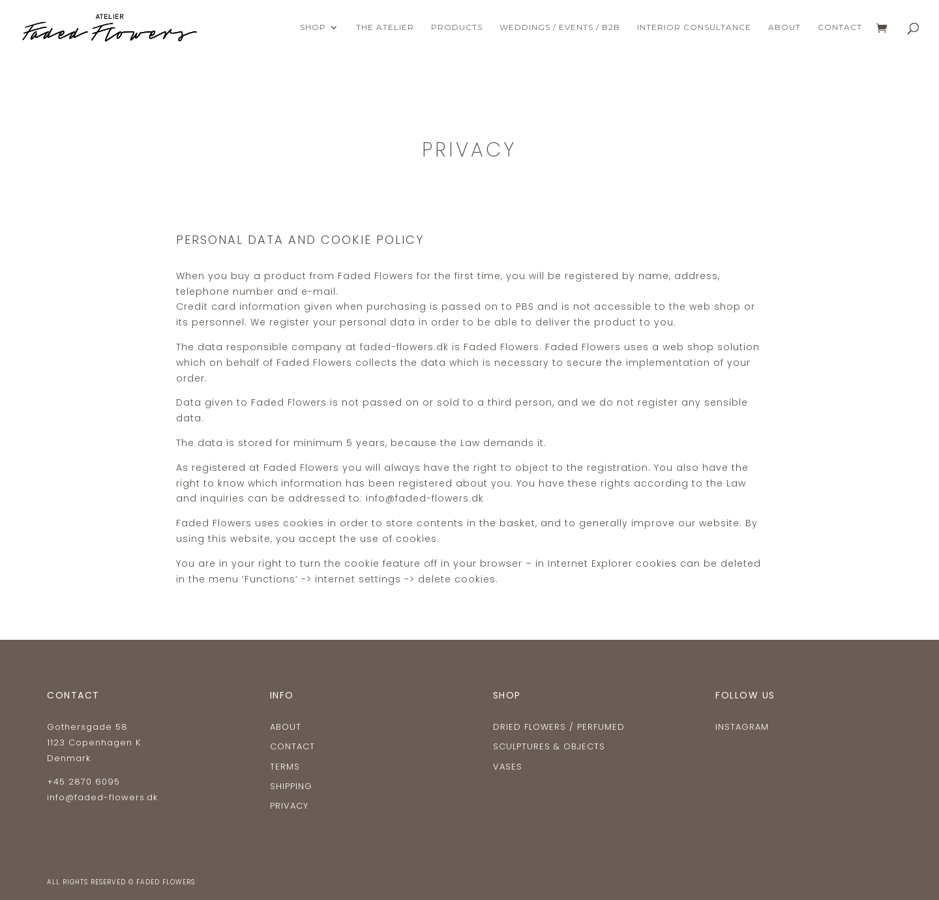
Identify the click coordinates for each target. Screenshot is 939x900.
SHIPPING (291, 786)
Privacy (289, 806)
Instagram (742, 727)
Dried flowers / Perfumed (559, 727)
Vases (507, 766)
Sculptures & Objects (549, 746)
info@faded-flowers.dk (102, 797)
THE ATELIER (385, 27)
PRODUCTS (457, 27)
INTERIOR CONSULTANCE (694, 27)
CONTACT (840, 27)
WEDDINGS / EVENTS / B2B (559, 27)
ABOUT (784, 27)
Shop (313, 27)
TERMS (285, 766)
